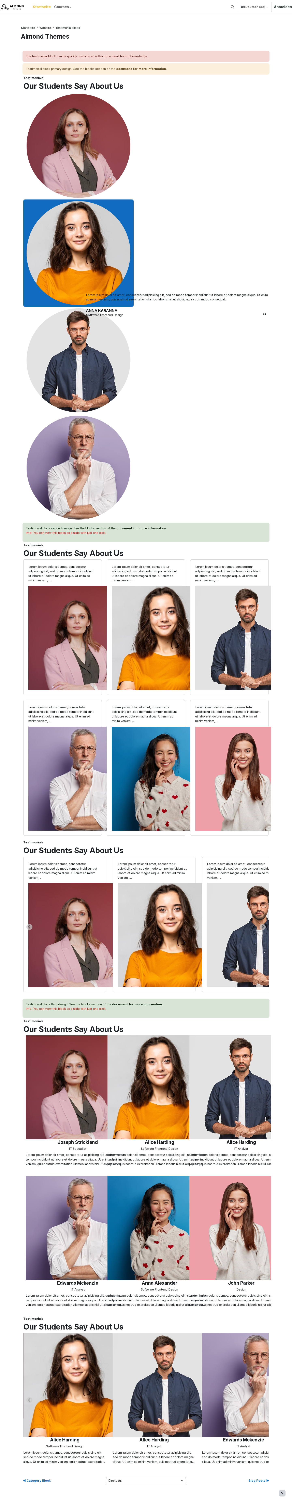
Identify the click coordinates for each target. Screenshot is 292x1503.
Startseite (28, 28)
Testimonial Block (67, 28)
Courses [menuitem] (61, 7)
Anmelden (283, 7)
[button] (232, 7)
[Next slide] (263, 927)
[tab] (78, 145)
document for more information (141, 69)
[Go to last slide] (29, 927)
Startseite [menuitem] (42, 7)
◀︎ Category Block (37, 1480)
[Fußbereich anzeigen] (282, 1493)
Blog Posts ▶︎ (259, 1480)
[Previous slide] (29, 1400)
